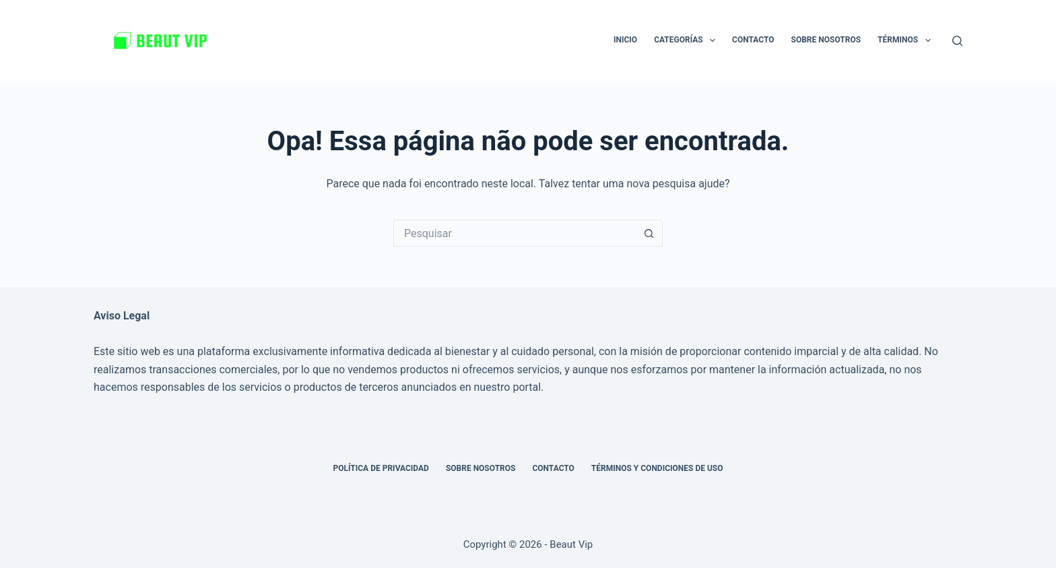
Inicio (625, 39)
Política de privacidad (380, 468)
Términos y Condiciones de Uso (657, 468)
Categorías (687, 40)
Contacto (753, 39)
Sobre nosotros (826, 39)
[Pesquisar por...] (514, 233)
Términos (906, 40)
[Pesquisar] (957, 41)
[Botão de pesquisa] (649, 233)
